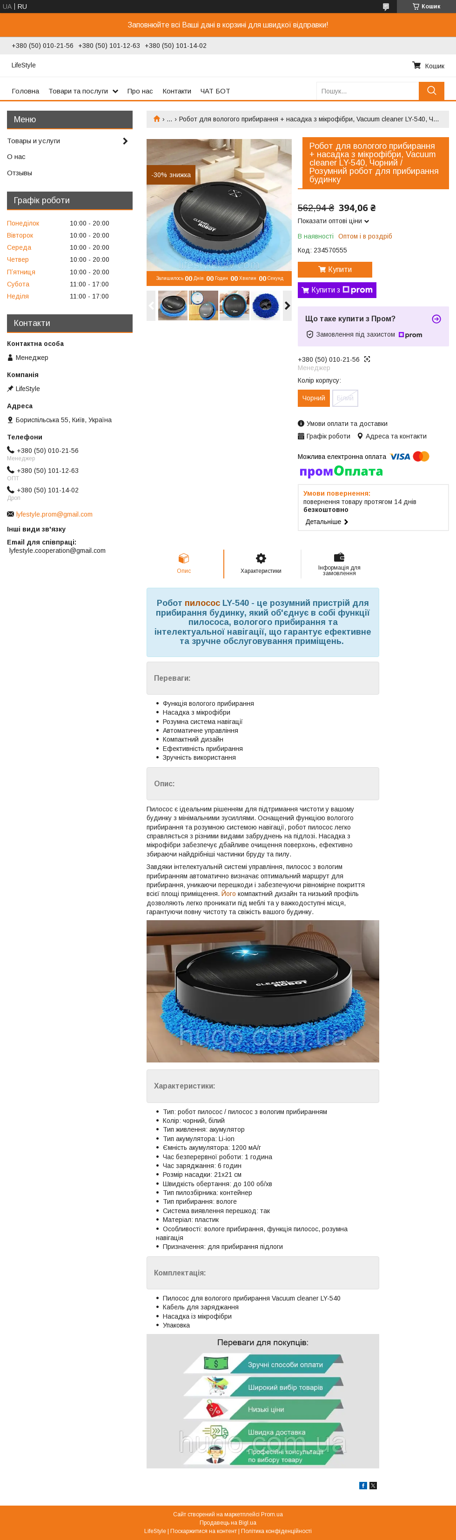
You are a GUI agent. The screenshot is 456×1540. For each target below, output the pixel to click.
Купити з (342, 290)
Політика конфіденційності (276, 1531)
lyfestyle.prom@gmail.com (54, 514)
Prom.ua (272, 1514)
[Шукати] (431, 91)
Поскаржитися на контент (203, 1531)
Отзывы (19, 173)
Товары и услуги (33, 141)
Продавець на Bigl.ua (228, 1523)
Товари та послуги (78, 91)
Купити (340, 269)
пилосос (202, 603)
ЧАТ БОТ (215, 91)
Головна (25, 91)
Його (228, 893)
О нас (16, 156)
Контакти (176, 91)
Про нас (140, 91)
